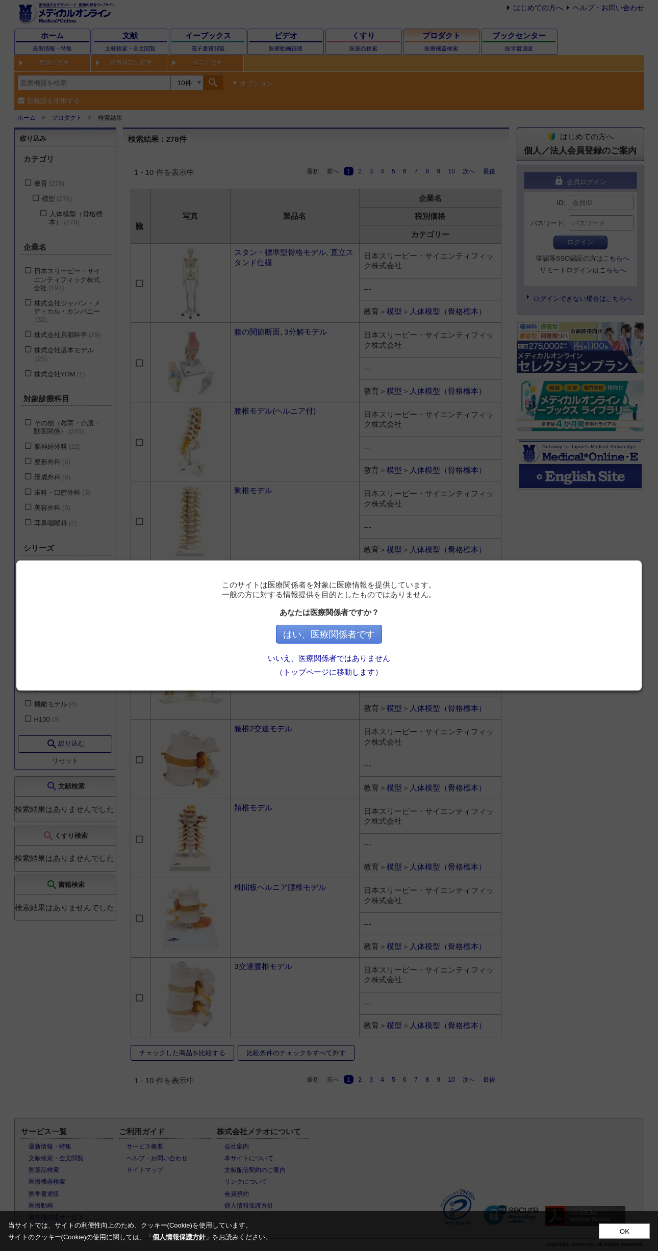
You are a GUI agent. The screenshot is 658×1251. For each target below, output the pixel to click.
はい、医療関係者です (329, 634)
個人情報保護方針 (179, 1237)
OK (624, 1231)
